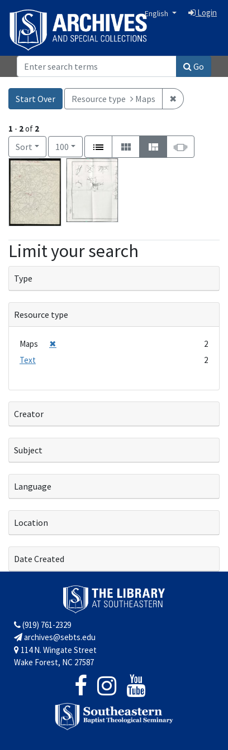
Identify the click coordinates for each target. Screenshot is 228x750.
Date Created (39, 558)
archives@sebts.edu (55, 637)
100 (69, 145)
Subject (28, 450)
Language (32, 486)
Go (193, 66)
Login (202, 12)
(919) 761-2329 (42, 625)
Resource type (41, 314)
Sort (24, 146)
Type (23, 278)
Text (28, 360)
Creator (29, 413)
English (157, 13)
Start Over (35, 98)
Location (31, 522)
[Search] (97, 66)
